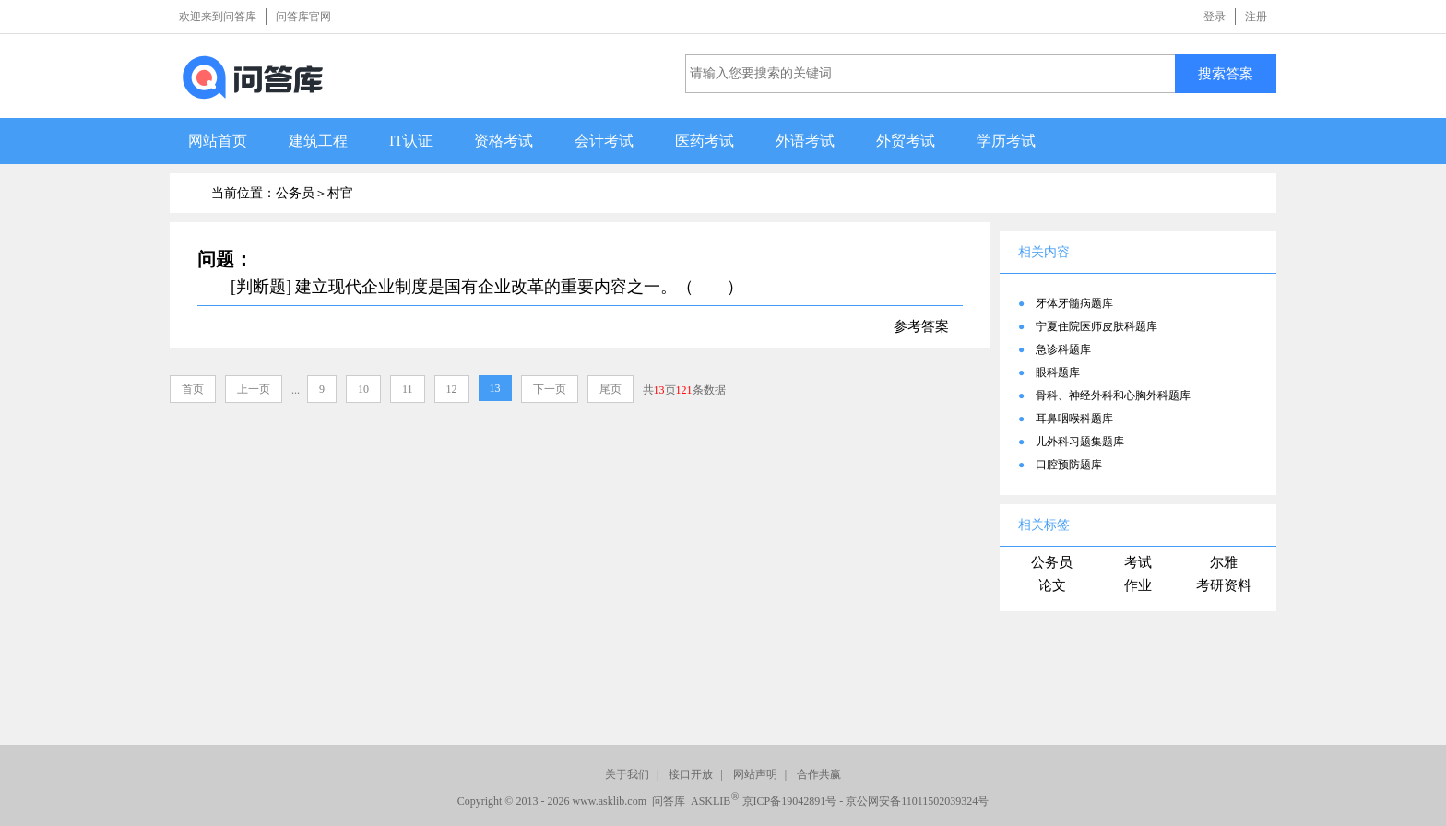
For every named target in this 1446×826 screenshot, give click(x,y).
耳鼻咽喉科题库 (1074, 418)
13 (495, 388)
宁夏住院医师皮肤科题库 (1096, 326)
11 (407, 389)
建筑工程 (318, 140)
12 (451, 389)
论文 (1052, 585)
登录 (1214, 16)
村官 (340, 193)
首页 (193, 389)
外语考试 (805, 140)
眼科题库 (1058, 372)
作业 (1138, 585)
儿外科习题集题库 (1080, 441)
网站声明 (755, 774)
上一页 (253, 389)
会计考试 (604, 140)
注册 (1256, 16)
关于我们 (627, 774)
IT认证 (411, 140)
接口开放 (691, 774)
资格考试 (503, 140)
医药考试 (704, 140)
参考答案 (921, 326)
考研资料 (1223, 585)
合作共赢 (819, 774)
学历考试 (1006, 140)
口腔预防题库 (1069, 464)
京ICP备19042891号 (789, 801)
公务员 (1052, 562)
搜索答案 (1225, 73)
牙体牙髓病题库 (1074, 303)
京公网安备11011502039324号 (917, 801)
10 (363, 389)
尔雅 (1224, 562)
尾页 (610, 389)
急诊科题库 (1063, 349)
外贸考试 (905, 140)
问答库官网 (303, 16)
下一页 (549, 389)
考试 (1138, 562)
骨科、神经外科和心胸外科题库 (1113, 395)
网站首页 (217, 140)
